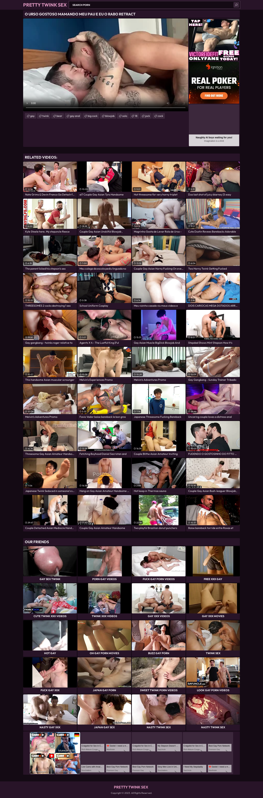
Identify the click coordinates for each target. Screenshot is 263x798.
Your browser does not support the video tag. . (105, 64)
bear (59, 116)
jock (147, 116)
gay (32, 116)
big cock (92, 116)
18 (136, 116)
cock (160, 116)
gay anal (75, 116)
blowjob (110, 116)
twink (45, 116)
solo (124, 116)
